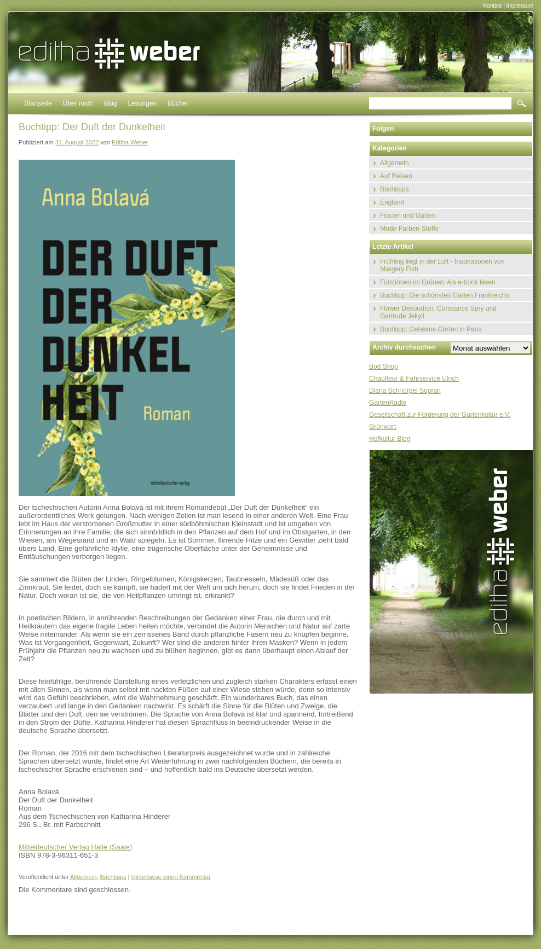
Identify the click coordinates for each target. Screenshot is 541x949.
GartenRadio (387, 402)
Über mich (78, 103)
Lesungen (142, 103)
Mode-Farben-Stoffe (409, 228)
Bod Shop (383, 366)
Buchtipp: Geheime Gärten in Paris (430, 329)
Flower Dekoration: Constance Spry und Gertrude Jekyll (438, 312)
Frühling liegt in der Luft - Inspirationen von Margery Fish (442, 265)
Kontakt (492, 6)
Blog (110, 103)
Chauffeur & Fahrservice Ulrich (414, 378)
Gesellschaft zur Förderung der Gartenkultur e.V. (439, 414)
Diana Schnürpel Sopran (405, 390)
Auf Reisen (396, 176)
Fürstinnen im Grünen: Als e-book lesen (438, 282)
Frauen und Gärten (407, 215)
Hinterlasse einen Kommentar (171, 877)
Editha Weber (130, 142)
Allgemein (83, 877)
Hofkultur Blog (389, 439)
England (392, 202)
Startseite (38, 103)
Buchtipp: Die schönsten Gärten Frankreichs (444, 295)
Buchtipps (113, 877)
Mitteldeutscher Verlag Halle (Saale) (75, 847)
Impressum (520, 6)
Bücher (178, 103)
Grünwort (382, 426)
